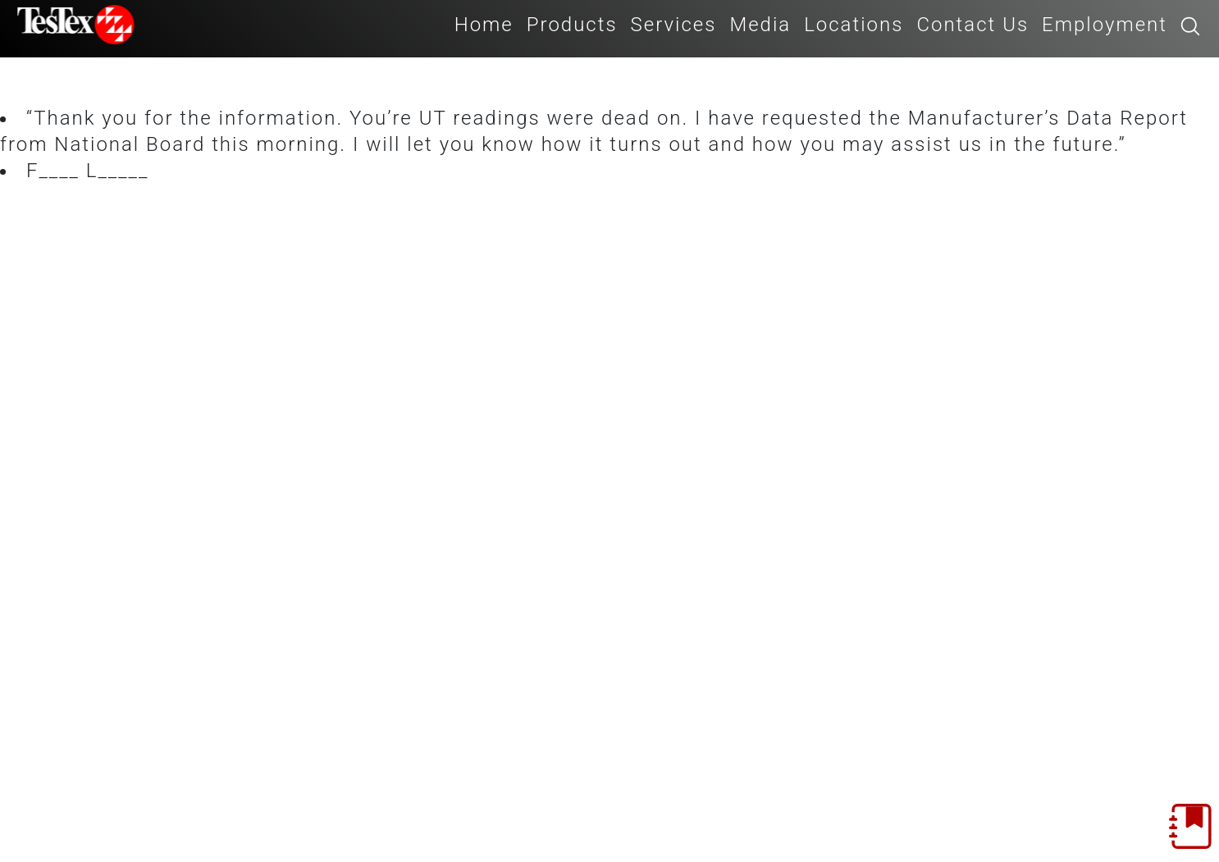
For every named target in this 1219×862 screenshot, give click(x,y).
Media (760, 24)
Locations (853, 24)
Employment (1104, 24)
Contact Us (972, 24)
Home (484, 24)
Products (572, 24)
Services (674, 24)
